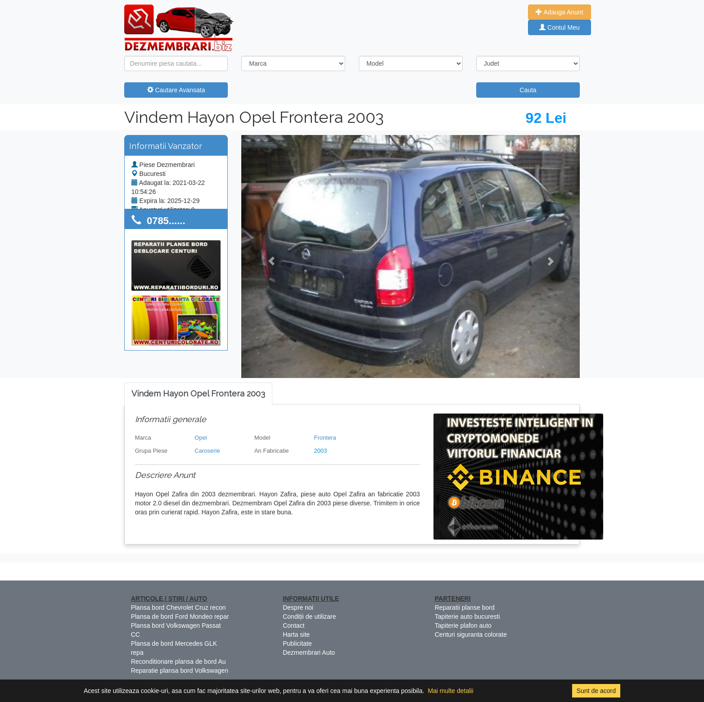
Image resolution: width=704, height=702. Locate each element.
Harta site (296, 634)
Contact (293, 625)
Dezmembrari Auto (309, 652)
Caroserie (207, 450)
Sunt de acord (596, 690)
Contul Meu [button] (559, 27)
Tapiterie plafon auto (463, 625)
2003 (320, 450)
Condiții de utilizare (309, 616)
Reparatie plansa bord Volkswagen (179, 670)
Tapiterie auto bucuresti (467, 616)
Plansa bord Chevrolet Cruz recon (178, 607)
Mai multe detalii (450, 690)
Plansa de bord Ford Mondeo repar (180, 616)
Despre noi (298, 607)
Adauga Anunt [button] (559, 12)
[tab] (198, 393)
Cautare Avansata (176, 90)
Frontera (325, 437)
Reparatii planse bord (465, 607)
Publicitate (297, 643)
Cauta (527, 90)
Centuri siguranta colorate (471, 634)
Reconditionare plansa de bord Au (178, 661)
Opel (200, 437)
